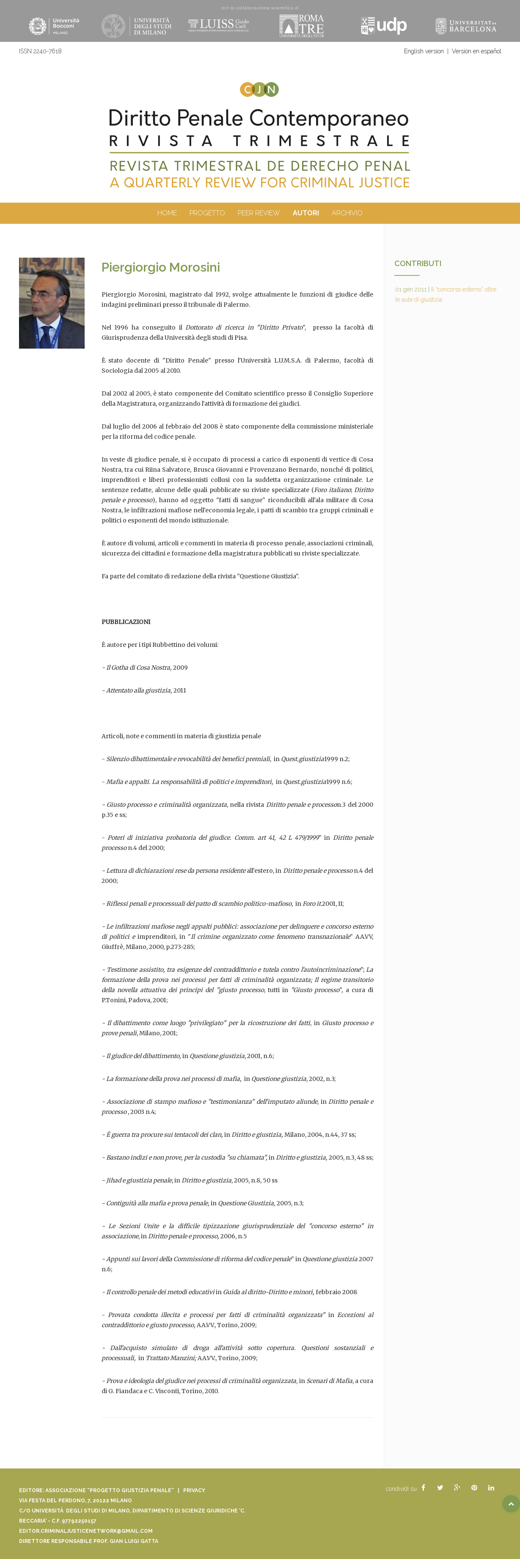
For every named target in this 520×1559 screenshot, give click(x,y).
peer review (259, 213)
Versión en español (476, 51)
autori (306, 213)
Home (167, 213)
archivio (347, 213)
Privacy (194, 1490)
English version (424, 51)
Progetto (207, 213)
